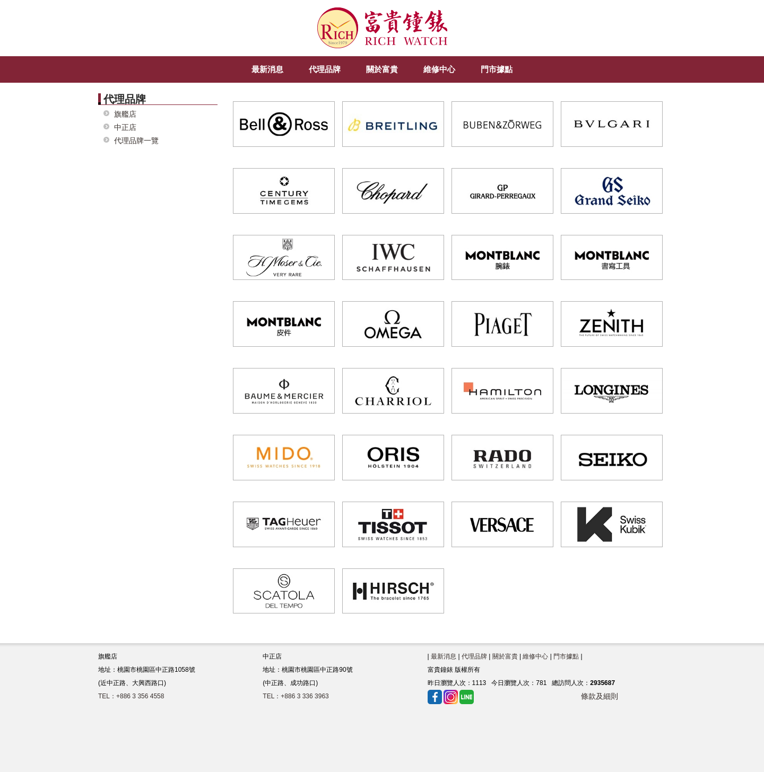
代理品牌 (474, 656)
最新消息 (443, 656)
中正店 (125, 127)
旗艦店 (125, 114)
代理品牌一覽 (136, 141)
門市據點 (566, 656)
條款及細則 (599, 696)
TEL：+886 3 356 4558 (131, 696)
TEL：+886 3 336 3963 (295, 696)
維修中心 (535, 656)
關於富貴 (505, 656)
